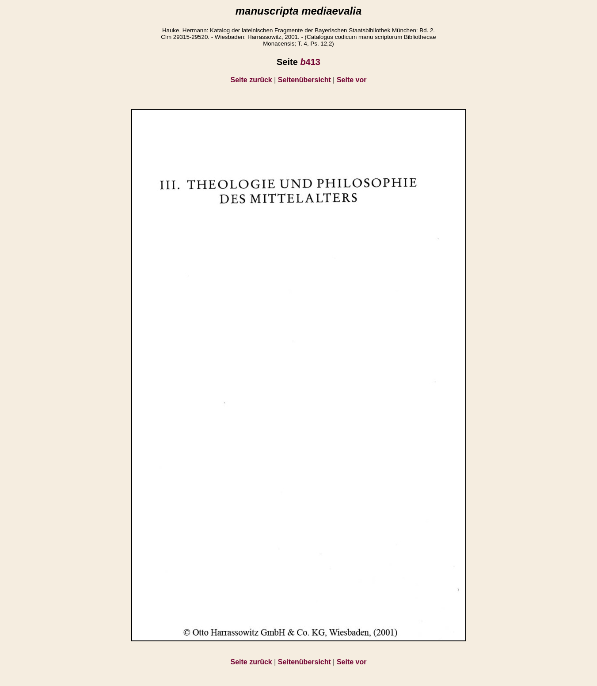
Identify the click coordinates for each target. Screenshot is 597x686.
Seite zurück (251, 80)
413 (310, 62)
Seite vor (352, 80)
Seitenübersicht (304, 80)
